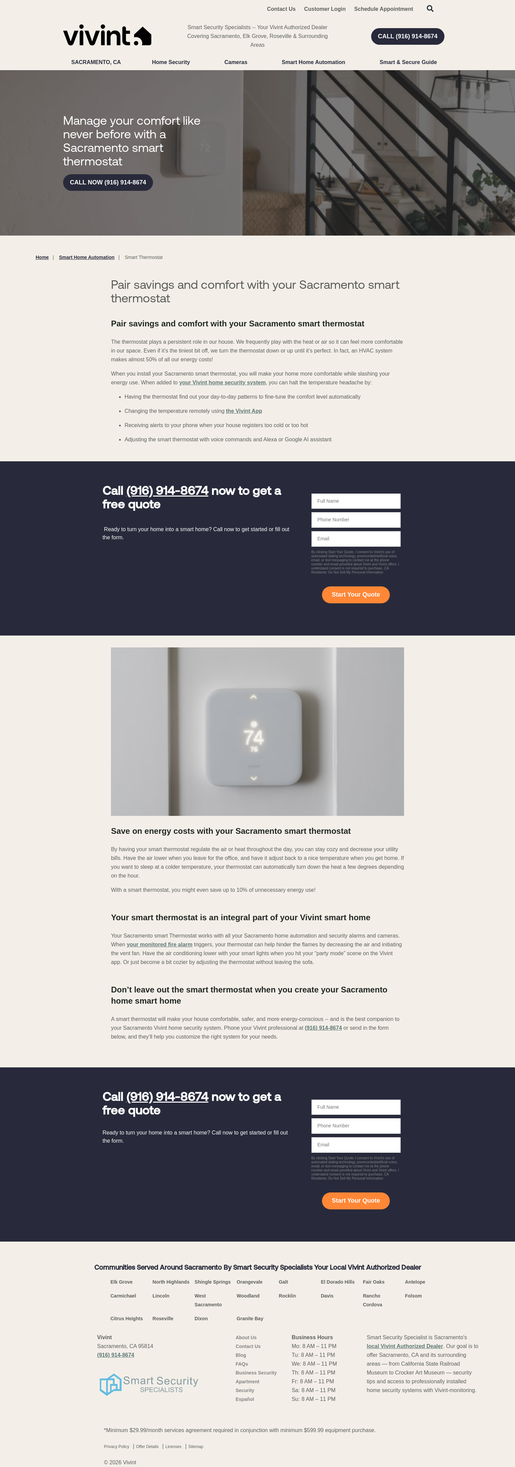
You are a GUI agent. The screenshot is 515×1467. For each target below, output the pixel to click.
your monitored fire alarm (159, 944)
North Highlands (171, 1282)
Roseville (163, 1318)
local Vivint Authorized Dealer (405, 1346)
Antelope (415, 1282)
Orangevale (250, 1282)
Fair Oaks (374, 1282)
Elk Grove (122, 1282)
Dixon (201, 1318)
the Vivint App (244, 411)
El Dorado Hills (338, 1282)
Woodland (248, 1296)
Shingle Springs (213, 1282)
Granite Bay (250, 1318)
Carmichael (123, 1296)
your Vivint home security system (222, 382)
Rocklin (287, 1296)
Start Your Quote (356, 594)
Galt (283, 1282)
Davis (327, 1296)
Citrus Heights (127, 1318)
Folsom (413, 1296)
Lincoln (161, 1296)
